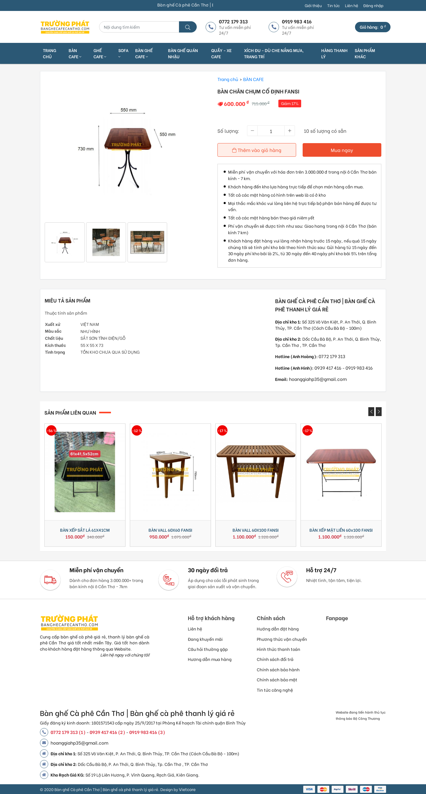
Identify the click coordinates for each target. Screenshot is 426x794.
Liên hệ (351, 5)
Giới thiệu (313, 5)
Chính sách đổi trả (275, 659)
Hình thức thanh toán (278, 649)
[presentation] (371, 411)
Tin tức (333, 5)
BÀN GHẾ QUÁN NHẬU (183, 53)
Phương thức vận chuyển (282, 639)
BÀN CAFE (75, 53)
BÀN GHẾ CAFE (144, 53)
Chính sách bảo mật (277, 679)
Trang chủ (49, 53)
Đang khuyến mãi (205, 639)
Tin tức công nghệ (275, 690)
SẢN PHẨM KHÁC (365, 53)
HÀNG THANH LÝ (334, 53)
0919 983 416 (359, 367)
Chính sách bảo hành (278, 669)
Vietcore (187, 789)
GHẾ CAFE (99, 53)
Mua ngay (342, 149)
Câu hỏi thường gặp (208, 649)
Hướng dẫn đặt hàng (278, 628)
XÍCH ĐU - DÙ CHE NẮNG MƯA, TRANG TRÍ (274, 53)
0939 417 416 (327, 367)
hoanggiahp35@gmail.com (318, 379)
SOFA (123, 53)
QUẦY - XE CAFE (221, 53)
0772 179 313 (332, 356)
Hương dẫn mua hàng (210, 659)
